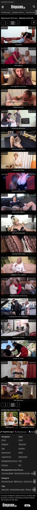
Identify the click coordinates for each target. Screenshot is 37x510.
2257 (20, 461)
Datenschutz (23, 457)
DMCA (21, 452)
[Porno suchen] (2, 7)
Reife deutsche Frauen (22, 473)
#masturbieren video (17, 489)
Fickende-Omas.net (10, 410)
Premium (4, 465)
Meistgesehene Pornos (9, 461)
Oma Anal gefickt (7, 473)
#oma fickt (5, 489)
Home (3, 440)
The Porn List (20, 432)
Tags (3, 448)
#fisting (28, 489)
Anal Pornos (30, 12)
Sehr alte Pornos (7, 481)
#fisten (34, 489)
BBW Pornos (18, 481)
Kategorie (4, 444)
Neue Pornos (5, 452)
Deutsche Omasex (7, 2)
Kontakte (22, 448)
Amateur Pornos (18, 12)
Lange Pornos (6, 457)
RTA (20, 465)
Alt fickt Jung (5, 12)
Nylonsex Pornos (9, 18)
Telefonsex (22, 444)
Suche (21, 440)
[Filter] (34, 22)
